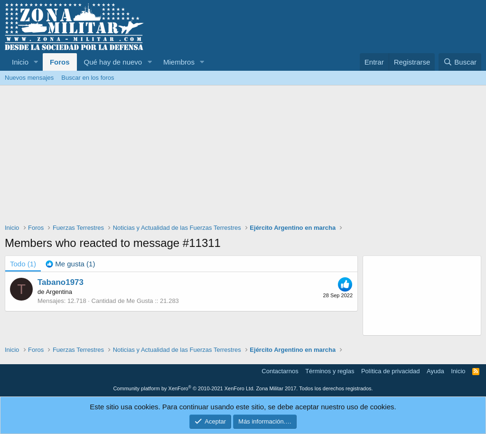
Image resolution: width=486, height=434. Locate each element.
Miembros (179, 62)
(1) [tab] (23, 264)
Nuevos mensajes (29, 77)
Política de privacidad (390, 371)
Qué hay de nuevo (113, 62)
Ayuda (435, 371)
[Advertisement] (243, 156)
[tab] (70, 264)
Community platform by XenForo (183, 388)
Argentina (59, 291)
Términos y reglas (329, 371)
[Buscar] (460, 62)
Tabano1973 (60, 282)
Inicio (20, 62)
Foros (60, 62)
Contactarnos (280, 371)
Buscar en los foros (87, 77)
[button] (36, 62)
